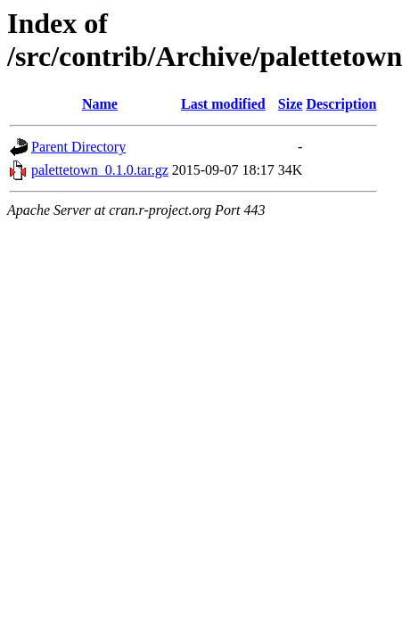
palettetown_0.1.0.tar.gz (99, 169)
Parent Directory (78, 146)
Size (290, 103)
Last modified (223, 103)
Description (341, 103)
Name (100, 103)
